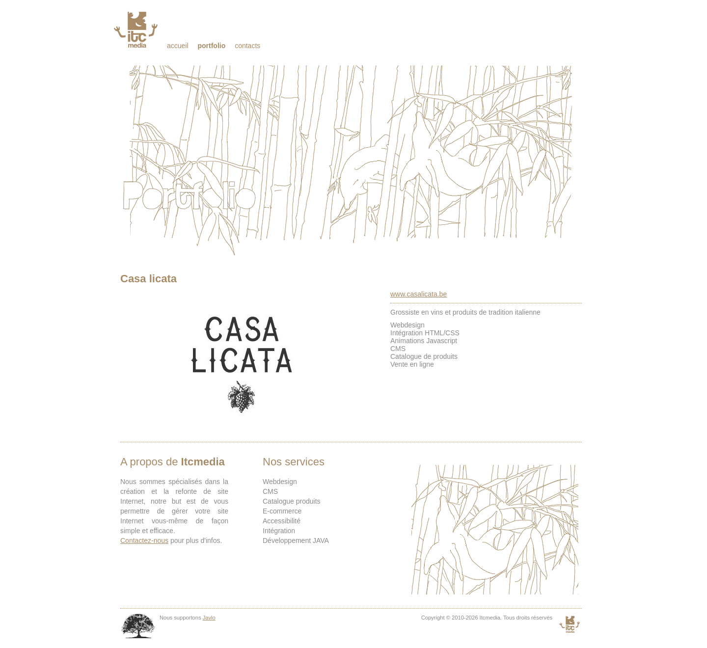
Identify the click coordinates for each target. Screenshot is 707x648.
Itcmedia (137, 29)
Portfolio (211, 46)
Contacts (247, 46)
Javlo (209, 618)
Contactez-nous (144, 540)
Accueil (178, 46)
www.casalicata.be (418, 294)
